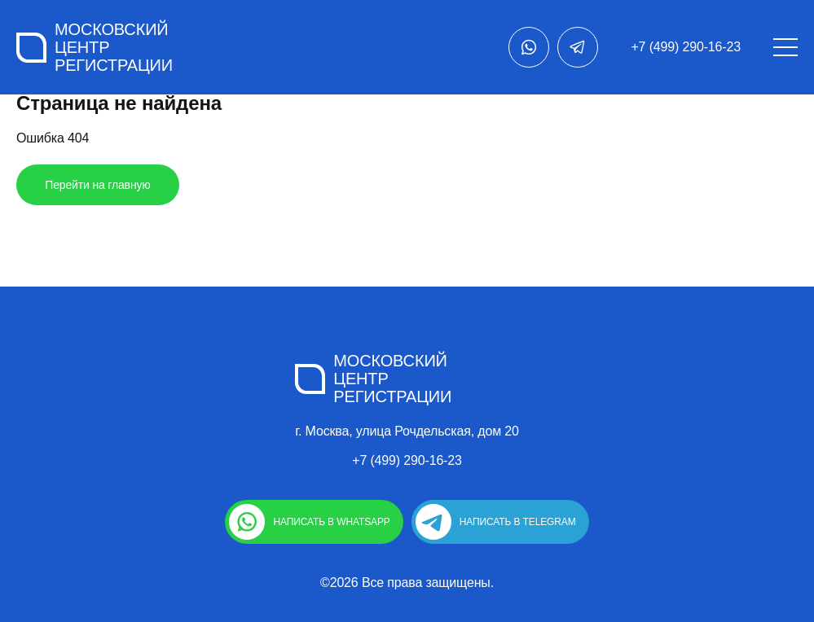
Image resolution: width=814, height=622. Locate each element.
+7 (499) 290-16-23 (686, 47)
